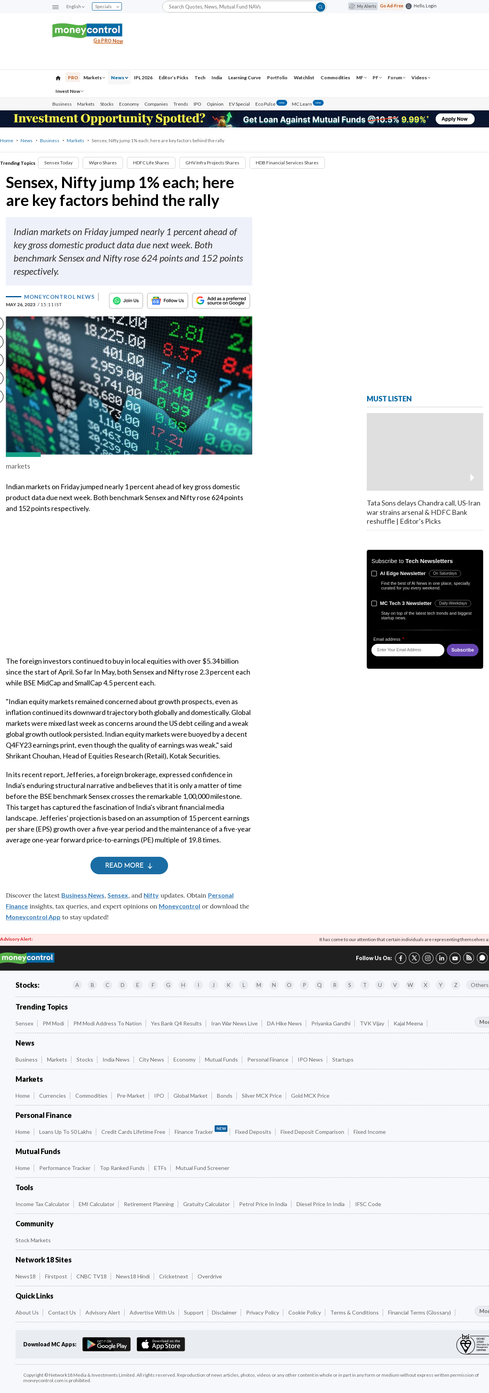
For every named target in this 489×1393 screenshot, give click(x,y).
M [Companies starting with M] (259, 985)
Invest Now (69, 91)
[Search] (244, 6)
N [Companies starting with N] (274, 985)
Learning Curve (244, 77)
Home (6, 140)
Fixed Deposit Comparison (312, 1131)
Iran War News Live (234, 1023)
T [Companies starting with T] (365, 985)
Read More (129, 866)
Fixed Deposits (253, 1131)
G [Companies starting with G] (168, 985)
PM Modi (53, 1023)
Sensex (118, 895)
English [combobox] (75, 6)
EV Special (239, 104)
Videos (420, 77)
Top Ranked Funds (122, 1168)
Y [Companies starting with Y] (440, 985)
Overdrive (210, 1276)
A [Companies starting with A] (77, 985)
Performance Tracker (64, 1168)
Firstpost (56, 1276)
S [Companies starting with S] (349, 985)
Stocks (107, 104)
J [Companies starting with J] (213, 985)
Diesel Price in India (321, 1204)
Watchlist (304, 77)
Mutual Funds (221, 1059)
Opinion (215, 104)
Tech (199, 77)
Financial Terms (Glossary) (419, 1312)
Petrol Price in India (263, 1204)
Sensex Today (58, 163)
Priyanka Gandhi (330, 1023)
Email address (388, 639)
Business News (82, 895)
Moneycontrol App (33, 917)
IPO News (310, 1059)
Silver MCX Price (262, 1095)
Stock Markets (33, 1240)
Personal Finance (267, 1059)
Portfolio (277, 77)
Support (194, 1312)
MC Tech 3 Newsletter (406, 603)
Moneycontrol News (59, 296)
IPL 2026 (143, 77)
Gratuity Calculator (206, 1204)
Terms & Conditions (354, 1312)
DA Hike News (284, 1023)
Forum (397, 77)
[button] (55, 7)
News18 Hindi (133, 1276)
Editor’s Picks (173, 77)
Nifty (151, 895)
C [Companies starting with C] (107, 985)
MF (361, 77)
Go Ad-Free (391, 5)
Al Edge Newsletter (403, 573)
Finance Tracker (201, 1130)
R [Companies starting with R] (334, 985)
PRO (73, 77)
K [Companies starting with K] (229, 985)
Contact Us (62, 1312)
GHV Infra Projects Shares (212, 163)
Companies (156, 104)
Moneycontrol (179, 906)
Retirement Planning (149, 1204)
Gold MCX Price (310, 1095)
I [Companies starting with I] (198, 985)
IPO (197, 104)
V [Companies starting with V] (395, 985)
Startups (343, 1059)
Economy (129, 104)
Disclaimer (224, 1312)
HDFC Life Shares (151, 163)
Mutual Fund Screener (202, 1168)
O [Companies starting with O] (289, 985)
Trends (180, 104)
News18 (26, 1276)
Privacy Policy (262, 1312)
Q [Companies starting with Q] (319, 985)
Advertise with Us (152, 1312)
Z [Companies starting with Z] (456, 985)
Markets (94, 77)
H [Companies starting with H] (183, 985)
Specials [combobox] (107, 6)
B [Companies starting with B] (92, 985)
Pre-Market (131, 1095)
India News (116, 1059)
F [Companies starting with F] (153, 985)
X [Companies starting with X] (425, 985)
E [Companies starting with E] (137, 985)
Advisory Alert (102, 1312)
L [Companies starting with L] (244, 985)
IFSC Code (368, 1204)
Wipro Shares (103, 163)
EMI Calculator (96, 1204)
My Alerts (362, 6)
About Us (27, 1312)
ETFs (160, 1168)
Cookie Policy (304, 1312)
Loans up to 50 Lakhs (65, 1131)
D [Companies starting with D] (123, 985)
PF (377, 77)
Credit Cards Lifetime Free (133, 1131)
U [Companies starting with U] (380, 985)
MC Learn (308, 104)
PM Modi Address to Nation (107, 1023)
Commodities (335, 77)
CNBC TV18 (91, 1276)
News (119, 77)
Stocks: (28, 985)
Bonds (224, 1095)
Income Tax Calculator (42, 1204)
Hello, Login (425, 5)
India (217, 77)
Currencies (52, 1095)
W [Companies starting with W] (410, 985)
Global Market (190, 1095)
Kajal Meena (408, 1023)
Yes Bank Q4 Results (176, 1023)
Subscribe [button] (462, 650)
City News (151, 1059)
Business (62, 104)
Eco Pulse (271, 104)
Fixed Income (370, 1131)
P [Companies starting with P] (304, 985)
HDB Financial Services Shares (287, 163)
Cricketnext (173, 1276)
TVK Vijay (372, 1023)
